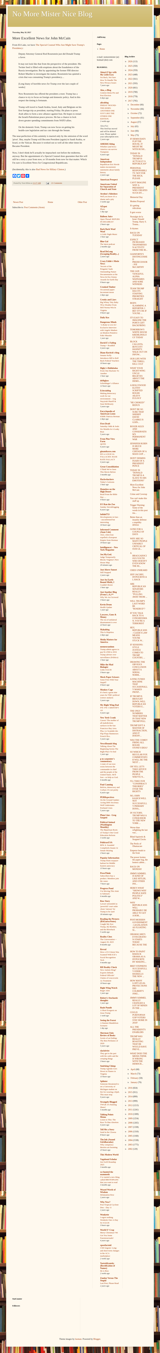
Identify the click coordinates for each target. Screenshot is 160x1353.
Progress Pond (106, 888)
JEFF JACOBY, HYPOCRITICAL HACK (138, 577)
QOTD (103, 444)
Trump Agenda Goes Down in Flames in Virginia (108, 1071)
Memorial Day (136, 197)
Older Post (82, 202)
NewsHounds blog (108, 743)
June (133, 131)
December (135, 105)
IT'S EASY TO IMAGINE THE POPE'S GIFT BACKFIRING (138, 322)
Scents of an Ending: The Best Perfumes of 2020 (109, 1041)
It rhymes (134, 228)
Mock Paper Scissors (109, 677)
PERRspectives (107, 797)
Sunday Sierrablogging (109, 507)
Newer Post (18, 202)
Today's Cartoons (107, 482)
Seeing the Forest (108, 1020)
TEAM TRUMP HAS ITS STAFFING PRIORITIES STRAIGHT (137, 293)
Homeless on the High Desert (107, 490)
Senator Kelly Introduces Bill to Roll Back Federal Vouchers (109, 358)
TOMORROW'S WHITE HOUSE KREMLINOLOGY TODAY (138, 333)
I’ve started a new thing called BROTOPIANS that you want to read (110, 1180)
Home (50, 202)
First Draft (105, 424)
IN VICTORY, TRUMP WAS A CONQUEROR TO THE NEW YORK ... (138, 818)
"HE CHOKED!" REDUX (137, 403)
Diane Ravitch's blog (109, 353)
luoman (78, 1339)
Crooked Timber (108, 287)
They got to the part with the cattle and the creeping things (109, 1056)
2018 (130, 96)
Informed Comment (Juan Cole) (109, 530)
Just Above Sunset (108, 570)
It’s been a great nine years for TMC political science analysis (110, 695)
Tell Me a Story (107, 1129)
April (133, 1069)
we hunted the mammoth (106, 1173)
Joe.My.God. (106, 554)
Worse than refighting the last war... (139, 830)
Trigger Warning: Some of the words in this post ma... (139, 509)
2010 (130, 1114)
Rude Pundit (106, 1008)
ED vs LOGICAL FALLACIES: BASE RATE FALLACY (108, 457)
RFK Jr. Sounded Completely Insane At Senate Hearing (109, 848)
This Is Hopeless (107, 632)
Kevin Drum (106, 604)
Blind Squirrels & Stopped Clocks (138, 838)
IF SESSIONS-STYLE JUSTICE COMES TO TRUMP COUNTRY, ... (137, 651)
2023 (130, 74)
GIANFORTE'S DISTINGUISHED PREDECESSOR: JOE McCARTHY (138, 260)
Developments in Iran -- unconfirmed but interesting (109, 520)
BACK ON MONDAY (136, 868)
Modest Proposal (137, 201)
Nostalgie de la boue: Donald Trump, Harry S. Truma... (138, 220)
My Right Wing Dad (109, 705)
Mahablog (105, 629)
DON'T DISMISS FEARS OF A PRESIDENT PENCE (137, 462)
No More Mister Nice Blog (52, 14)
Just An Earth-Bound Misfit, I (107, 581)
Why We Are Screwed (109, 597)
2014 (130, 1096)
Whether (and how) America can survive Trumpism (108, 149)
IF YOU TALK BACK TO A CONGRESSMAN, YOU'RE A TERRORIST (138, 618)
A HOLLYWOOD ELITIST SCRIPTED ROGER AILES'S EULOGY (138, 391)
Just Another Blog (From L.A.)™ (108, 593)
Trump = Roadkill (107, 345)
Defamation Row (107, 1195)
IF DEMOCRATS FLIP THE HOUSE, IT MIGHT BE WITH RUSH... (138, 144)
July (133, 126)
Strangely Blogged (108, 1102)
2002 (130, 1149)
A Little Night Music (108, 234)
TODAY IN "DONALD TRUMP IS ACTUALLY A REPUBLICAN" (138, 158)
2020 (130, 88)
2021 (130, 83)
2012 (130, 1105)
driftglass (104, 380)
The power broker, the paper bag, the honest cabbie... (139, 860)
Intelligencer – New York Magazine (109, 548)
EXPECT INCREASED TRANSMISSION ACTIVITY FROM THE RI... (138, 244)
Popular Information (109, 858)
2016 (130, 1088)
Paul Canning (106, 784)
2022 (130, 79)
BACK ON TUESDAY (136, 234)
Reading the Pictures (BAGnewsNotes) (109, 920)
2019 (130, 92)
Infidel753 (105, 514)
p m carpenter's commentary (107, 760)
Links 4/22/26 (106, 670)
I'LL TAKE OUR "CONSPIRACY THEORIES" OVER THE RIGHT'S (138, 786)
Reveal (103, 949)
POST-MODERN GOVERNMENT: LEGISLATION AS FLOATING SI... (138, 925)
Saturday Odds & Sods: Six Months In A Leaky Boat (109, 429)
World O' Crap (107, 1230)
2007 (130, 1127)
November (135, 109)
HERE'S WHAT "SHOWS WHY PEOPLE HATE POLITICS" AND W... (138, 893)
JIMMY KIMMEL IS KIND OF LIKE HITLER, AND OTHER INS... (138, 878)
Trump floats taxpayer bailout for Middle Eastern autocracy (109, 863)
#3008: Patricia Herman (110, 416)
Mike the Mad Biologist (106, 665)
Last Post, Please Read (109, 1283)
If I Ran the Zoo (107, 504)
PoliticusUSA (106, 842)
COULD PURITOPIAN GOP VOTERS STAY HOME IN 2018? (138, 1017)
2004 (130, 1140)
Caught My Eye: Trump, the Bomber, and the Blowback (108, 927)
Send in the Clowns (108, 1132)
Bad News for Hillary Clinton (50, 169)
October (134, 113)
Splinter (104, 1081)
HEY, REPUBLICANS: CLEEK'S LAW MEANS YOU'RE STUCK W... (138, 634)
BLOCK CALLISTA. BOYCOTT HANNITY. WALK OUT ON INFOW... (138, 348)
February (135, 1078)
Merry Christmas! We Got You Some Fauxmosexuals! (109, 1235)
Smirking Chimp (108, 1066)
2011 (130, 1110)
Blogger (96, 1339)
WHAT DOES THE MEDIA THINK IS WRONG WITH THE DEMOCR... (138, 1058)
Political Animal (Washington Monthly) (107, 824)
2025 (130, 66)
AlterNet (104, 126)
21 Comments (56, 183)
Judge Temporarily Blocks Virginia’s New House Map (109, 560)
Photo (102, 209)
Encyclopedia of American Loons (107, 412)
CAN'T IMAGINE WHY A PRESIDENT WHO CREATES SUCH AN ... (138, 187)
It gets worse (135, 212)
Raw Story (105, 901)
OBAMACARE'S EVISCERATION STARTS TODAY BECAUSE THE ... (138, 940)
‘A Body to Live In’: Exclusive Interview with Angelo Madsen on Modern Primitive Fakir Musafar (108, 330)
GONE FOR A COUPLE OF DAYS (137, 532)
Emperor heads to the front (137, 851)
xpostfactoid (105, 1245)
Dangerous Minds (108, 322)
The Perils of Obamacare (136, 845)
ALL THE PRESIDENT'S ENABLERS (138, 1029)
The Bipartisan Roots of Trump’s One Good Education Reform (109, 832)
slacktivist (104, 1051)
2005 (130, 1136)
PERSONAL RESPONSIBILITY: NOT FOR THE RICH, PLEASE (138, 173)
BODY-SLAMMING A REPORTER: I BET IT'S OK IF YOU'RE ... (138, 308)
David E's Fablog (108, 343)
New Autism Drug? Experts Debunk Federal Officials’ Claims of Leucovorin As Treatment (109, 975)
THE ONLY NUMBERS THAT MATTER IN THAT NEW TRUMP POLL (138, 716)
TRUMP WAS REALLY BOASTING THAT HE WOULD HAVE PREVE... (138, 1042)
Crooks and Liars (108, 299)
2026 (130, 61)
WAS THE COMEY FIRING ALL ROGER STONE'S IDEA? (139, 744)
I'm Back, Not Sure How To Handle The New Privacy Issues (108, 80)
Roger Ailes (105, 990)
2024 (130, 70)
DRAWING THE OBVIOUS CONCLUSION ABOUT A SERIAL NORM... (138, 668)
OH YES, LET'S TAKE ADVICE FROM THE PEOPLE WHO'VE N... (138, 771)
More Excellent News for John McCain (137, 487)
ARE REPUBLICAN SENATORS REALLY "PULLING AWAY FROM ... (138, 590)
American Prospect (109, 179)
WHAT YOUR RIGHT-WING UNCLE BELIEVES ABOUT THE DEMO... (137, 374)
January (134, 1082)
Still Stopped (105, 572)
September (135, 118)
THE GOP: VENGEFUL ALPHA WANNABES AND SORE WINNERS (137, 277)
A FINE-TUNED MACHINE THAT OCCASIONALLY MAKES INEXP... (139, 685)
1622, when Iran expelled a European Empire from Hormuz (109, 537)
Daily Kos (104, 317)
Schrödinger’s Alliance (109, 383)
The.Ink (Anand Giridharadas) (107, 1140)
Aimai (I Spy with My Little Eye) (108, 73)
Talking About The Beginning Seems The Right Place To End (109, 749)
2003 (130, 1145)
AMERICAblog (107, 144)
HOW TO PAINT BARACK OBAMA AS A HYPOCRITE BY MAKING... (138, 956)
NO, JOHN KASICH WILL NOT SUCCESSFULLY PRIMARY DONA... (138, 802)
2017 (130, 101)
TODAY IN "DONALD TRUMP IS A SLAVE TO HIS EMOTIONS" (138, 475)
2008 (130, 1123)
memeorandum (107, 647)
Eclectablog (105, 391)
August (134, 122)
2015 (130, 1092)
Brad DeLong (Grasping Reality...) (109, 252)
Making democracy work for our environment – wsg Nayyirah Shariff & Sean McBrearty (108, 398)
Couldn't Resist (106, 585)
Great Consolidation (109, 467)
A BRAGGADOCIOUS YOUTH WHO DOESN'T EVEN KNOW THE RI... (138, 559)
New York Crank (108, 718)
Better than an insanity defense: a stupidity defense (138, 521)
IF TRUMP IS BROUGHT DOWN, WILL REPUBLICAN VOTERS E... (138, 701)
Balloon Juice (106, 216)
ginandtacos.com (108, 451)
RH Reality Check (108, 967)
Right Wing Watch (108, 988)
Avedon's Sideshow (109, 194)
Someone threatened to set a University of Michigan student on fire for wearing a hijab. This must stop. (110, 1089)
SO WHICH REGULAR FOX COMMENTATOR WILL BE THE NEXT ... (139, 757)
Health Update (106, 607)
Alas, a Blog (105, 90)
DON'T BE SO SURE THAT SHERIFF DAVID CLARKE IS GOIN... (137, 415)
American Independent (106, 160)
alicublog (104, 103)
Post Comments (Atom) (34, 207)
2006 (130, 1131)
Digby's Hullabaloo (109, 368)
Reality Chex (106, 937)
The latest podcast (107, 244)
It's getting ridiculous (135, 206)
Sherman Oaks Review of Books (107, 1034)
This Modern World (109, 1155)
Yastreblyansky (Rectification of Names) (107, 1265)
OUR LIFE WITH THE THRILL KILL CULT (138, 361)
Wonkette (104, 1215)
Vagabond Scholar (108, 1159)
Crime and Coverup (138, 494)
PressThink (105, 873)
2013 (130, 1101)
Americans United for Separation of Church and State (108, 186)
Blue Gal (104, 241)
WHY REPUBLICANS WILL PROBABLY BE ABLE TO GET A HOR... (138, 909)
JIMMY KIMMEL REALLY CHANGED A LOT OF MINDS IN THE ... (138, 1003)
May (133, 135)
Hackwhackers (107, 479)
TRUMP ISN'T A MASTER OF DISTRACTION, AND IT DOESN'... (138, 730)
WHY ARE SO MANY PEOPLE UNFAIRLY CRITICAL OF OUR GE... (138, 543)
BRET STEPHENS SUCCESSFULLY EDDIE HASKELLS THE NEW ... (138, 971)
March (134, 1074)
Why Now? (105, 1202)
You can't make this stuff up (138, 499)
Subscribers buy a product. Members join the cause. (109, 878)
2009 (130, 1118)
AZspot (103, 206)
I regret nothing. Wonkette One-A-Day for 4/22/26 (109, 1220)
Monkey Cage (106, 690)
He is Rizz (104, 1271)
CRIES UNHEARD (138, 570)
